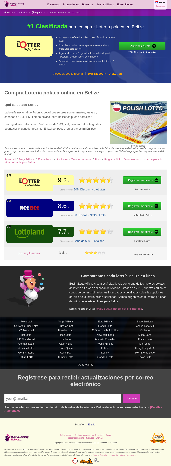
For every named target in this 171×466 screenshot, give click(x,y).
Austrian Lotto (26, 349)
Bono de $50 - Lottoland (87, 240)
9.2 (61, 180)
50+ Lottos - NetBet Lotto (88, 215)
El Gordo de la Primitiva (105, 331)
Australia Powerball (105, 340)
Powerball (88, 4)
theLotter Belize (139, 189)
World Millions (105, 345)
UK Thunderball (26, 340)
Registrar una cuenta (137, 180)
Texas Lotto (144, 358)
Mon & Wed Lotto (145, 353)
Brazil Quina (66, 349)
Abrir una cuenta (140, 46)
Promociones (71, 4)
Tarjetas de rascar (81, 159)
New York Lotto (105, 336)
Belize (9, 12)
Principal (23, 12)
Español (38, 12)
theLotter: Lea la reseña (68, 73)
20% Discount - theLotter (142, 52)
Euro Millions (105, 322)
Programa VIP (112, 159)
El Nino (105, 349)
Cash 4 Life (65, 345)
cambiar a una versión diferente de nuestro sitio (119, 308)
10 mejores (53, 4)
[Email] (62, 398)
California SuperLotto (26, 327)
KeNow (105, 353)
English (92, 424)
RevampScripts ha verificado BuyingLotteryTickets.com (114, 455)
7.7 (61, 231)
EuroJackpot (66, 327)
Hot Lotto (26, 336)
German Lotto (26, 345)
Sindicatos (62, 159)
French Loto (145, 340)
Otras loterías (131, 159)
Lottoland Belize (139, 241)
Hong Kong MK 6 (145, 349)
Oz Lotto (145, 331)
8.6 (61, 206)
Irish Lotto (65, 336)
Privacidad (99, 435)
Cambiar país (160, 6)
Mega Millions (105, 4)
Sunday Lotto (65, 358)
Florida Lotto (105, 327)
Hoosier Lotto (65, 331)
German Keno (26, 353)
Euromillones (125, 4)
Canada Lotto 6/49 (144, 327)
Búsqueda (90, 438)
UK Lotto (66, 340)
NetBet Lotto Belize (139, 215)
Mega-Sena (145, 336)
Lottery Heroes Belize (142, 254)
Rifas (98, 159)
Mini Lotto (144, 345)
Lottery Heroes (29, 253)
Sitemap (99, 438)
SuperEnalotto (145, 322)
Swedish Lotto (105, 358)
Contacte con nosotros (84, 435)
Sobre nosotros (66, 435)
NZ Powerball (26, 331)
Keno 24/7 (66, 353)
